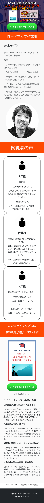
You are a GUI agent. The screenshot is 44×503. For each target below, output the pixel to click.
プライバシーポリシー (13, 485)
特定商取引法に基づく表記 (29, 485)
